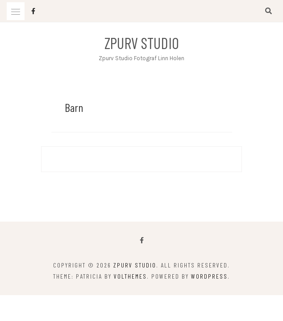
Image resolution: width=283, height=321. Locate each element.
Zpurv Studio (141, 42)
